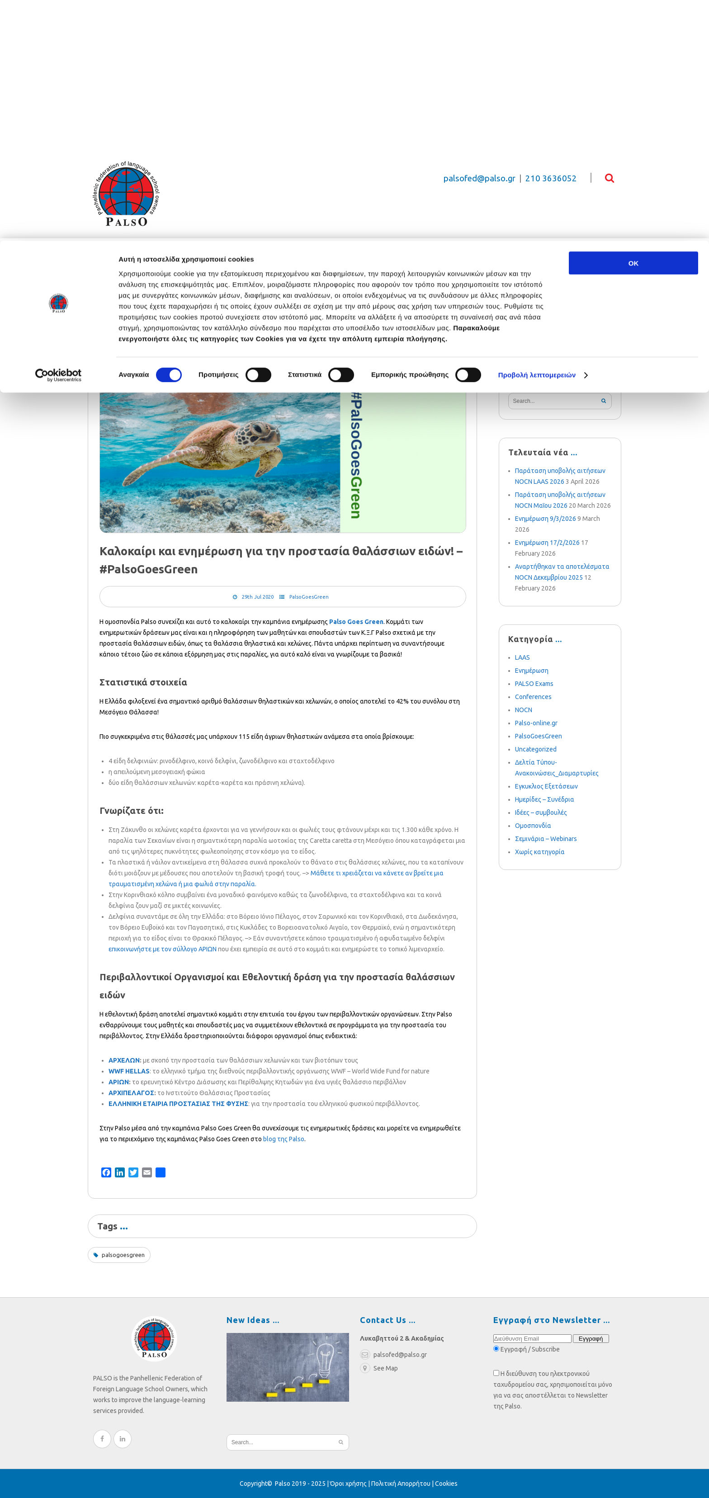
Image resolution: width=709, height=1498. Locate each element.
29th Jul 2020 (258, 597)
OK (634, 22)
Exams (225, 273)
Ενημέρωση (531, 670)
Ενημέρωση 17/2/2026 (547, 542)
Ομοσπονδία (533, 825)
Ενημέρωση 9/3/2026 (545, 518)
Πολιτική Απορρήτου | (403, 1483)
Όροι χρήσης (348, 1483)
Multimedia (383, 273)
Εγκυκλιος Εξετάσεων (546, 786)
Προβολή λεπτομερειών (537, 134)
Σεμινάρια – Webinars (546, 838)
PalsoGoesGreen (309, 597)
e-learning (536, 273)
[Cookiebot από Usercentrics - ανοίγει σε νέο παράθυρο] (58, 135)
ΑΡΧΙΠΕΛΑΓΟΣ (131, 1092)
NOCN (523, 710)
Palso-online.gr (536, 723)
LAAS (522, 657)
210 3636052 (551, 178)
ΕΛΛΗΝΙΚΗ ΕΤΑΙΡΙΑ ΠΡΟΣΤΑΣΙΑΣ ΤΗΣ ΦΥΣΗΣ (178, 1103)
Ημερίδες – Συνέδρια (544, 799)
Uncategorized (536, 749)
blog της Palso (283, 1139)
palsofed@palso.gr (479, 178)
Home (95, 323)
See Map (379, 1368)
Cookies (446, 1483)
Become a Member (460, 273)
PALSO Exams (534, 683)
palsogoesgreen (123, 1255)
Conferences (533, 696)
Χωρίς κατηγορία (540, 851)
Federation (109, 273)
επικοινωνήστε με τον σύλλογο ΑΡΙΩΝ (163, 949)
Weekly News (317, 273)
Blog (264, 273)
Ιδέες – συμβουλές (541, 812)
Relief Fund (171, 273)
